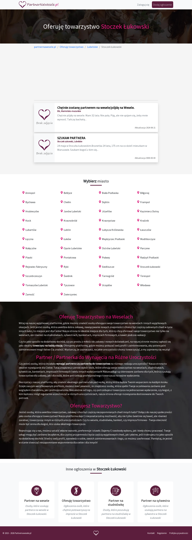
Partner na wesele (36, 500)
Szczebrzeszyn (33, 276)
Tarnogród (108, 276)
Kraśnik (144, 220)
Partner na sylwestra (155, 500)
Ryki (66, 266)
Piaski (28, 257)
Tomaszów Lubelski (36, 285)
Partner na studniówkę (116, 502)
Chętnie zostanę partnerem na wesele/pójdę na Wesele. (95, 107)
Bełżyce (68, 193)
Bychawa (30, 202)
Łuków (67, 239)
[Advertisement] (96, 74)
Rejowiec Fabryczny (36, 266)
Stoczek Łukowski (150, 266)
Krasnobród (70, 220)
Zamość (29, 294)
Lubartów (30, 229)
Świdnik (68, 276)
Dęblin (105, 202)
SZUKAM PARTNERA (71, 138)
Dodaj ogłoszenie (162, 4)
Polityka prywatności (178, 533)
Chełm (67, 202)
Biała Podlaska (110, 193)
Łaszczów (145, 229)
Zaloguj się (143, 4)
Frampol (145, 202)
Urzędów (107, 285)
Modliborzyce (147, 239)
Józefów (107, 211)
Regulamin (162, 533)
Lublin (67, 229)
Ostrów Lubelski (111, 248)
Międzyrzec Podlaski (113, 239)
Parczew (145, 248)
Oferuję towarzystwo (76, 500)
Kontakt (151, 533)
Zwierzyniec (70, 294)
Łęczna (29, 239)
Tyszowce (69, 285)
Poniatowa (70, 257)
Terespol (145, 276)
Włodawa (145, 285)
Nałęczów (30, 248)
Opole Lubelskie (73, 248)
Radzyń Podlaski (149, 257)
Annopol (30, 193)
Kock (28, 220)
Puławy (106, 257)
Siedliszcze (108, 266)
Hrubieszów (32, 211)
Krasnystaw (108, 220)
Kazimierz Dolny (149, 211)
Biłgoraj (144, 193)
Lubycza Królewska (112, 229)
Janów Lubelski (72, 211)
